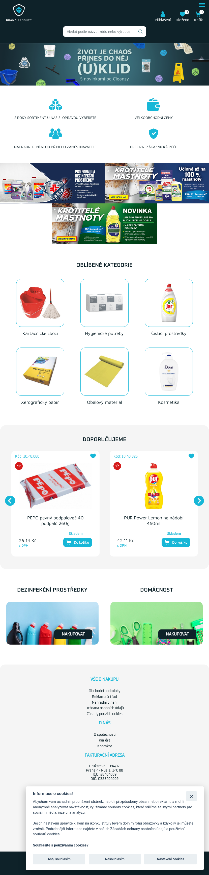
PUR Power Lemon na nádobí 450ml (154, 520)
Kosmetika (169, 402)
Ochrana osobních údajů (104, 708)
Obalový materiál (104, 402)
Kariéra (104, 740)
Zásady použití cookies (105, 714)
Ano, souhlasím (59, 859)
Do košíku (77, 542)
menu (202, 5)
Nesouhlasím (115, 859)
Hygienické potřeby (104, 333)
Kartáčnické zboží (40, 333)
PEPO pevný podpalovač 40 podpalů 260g (55, 520)
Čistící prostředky (169, 333)
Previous (7, 498)
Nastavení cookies (170, 859)
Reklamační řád (104, 697)
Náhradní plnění (104, 702)
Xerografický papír (40, 402)
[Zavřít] (191, 796)
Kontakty (104, 746)
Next (196, 498)
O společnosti (104, 734)
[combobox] (104, 31)
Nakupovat (73, 634)
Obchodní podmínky (104, 691)
